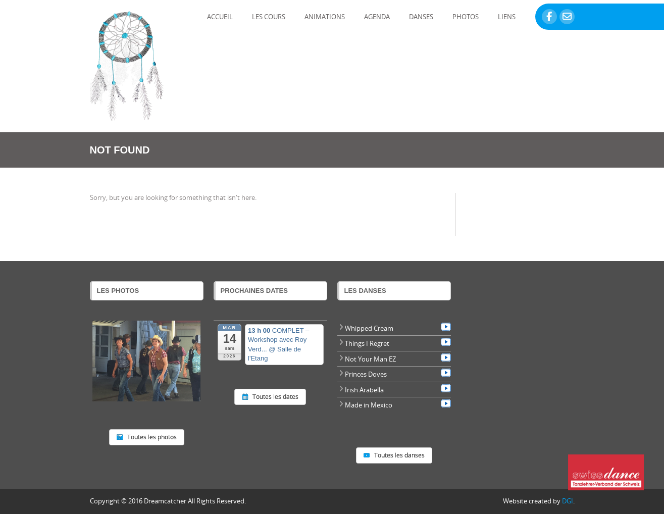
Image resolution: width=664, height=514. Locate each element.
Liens (507, 16)
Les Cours (268, 16)
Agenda (377, 16)
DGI (567, 500)
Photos (465, 16)
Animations (324, 16)
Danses (421, 16)
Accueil (220, 16)
